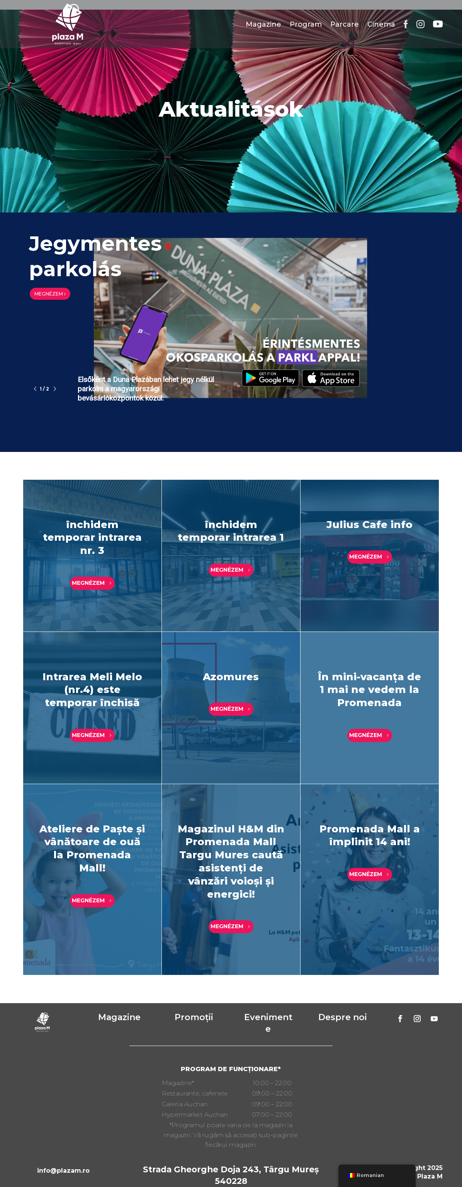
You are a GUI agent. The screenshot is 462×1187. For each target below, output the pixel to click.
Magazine (263, 24)
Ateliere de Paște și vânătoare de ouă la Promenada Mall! (92, 848)
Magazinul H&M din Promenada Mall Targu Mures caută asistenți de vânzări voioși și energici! (231, 861)
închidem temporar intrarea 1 (231, 531)
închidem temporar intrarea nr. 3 (92, 537)
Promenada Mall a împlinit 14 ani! (369, 835)
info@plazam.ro (63, 1170)
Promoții (194, 1017)
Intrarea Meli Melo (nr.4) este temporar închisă (92, 690)
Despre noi (342, 1017)
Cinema (381, 24)
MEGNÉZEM (50, 294)
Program (306, 24)
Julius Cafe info (369, 524)
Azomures (231, 677)
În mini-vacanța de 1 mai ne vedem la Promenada (369, 690)
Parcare (344, 24)
